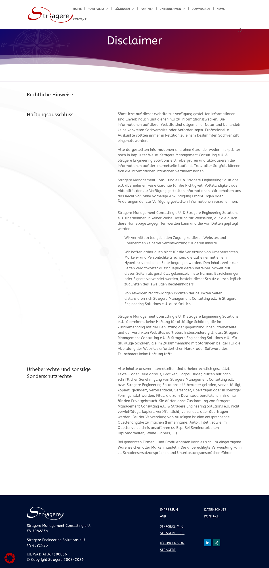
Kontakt (79, 19)
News (220, 9)
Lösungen (122, 9)
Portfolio (96, 9)
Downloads (200, 9)
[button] (10, 558)
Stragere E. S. (172, 533)
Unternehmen (170, 9)
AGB (163, 516)
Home (77, 9)
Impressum (169, 510)
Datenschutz (215, 510)
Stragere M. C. (172, 526)
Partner (147, 9)
